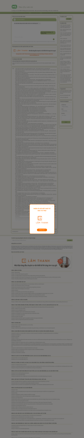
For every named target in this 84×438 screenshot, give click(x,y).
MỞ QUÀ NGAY (42, 229)
